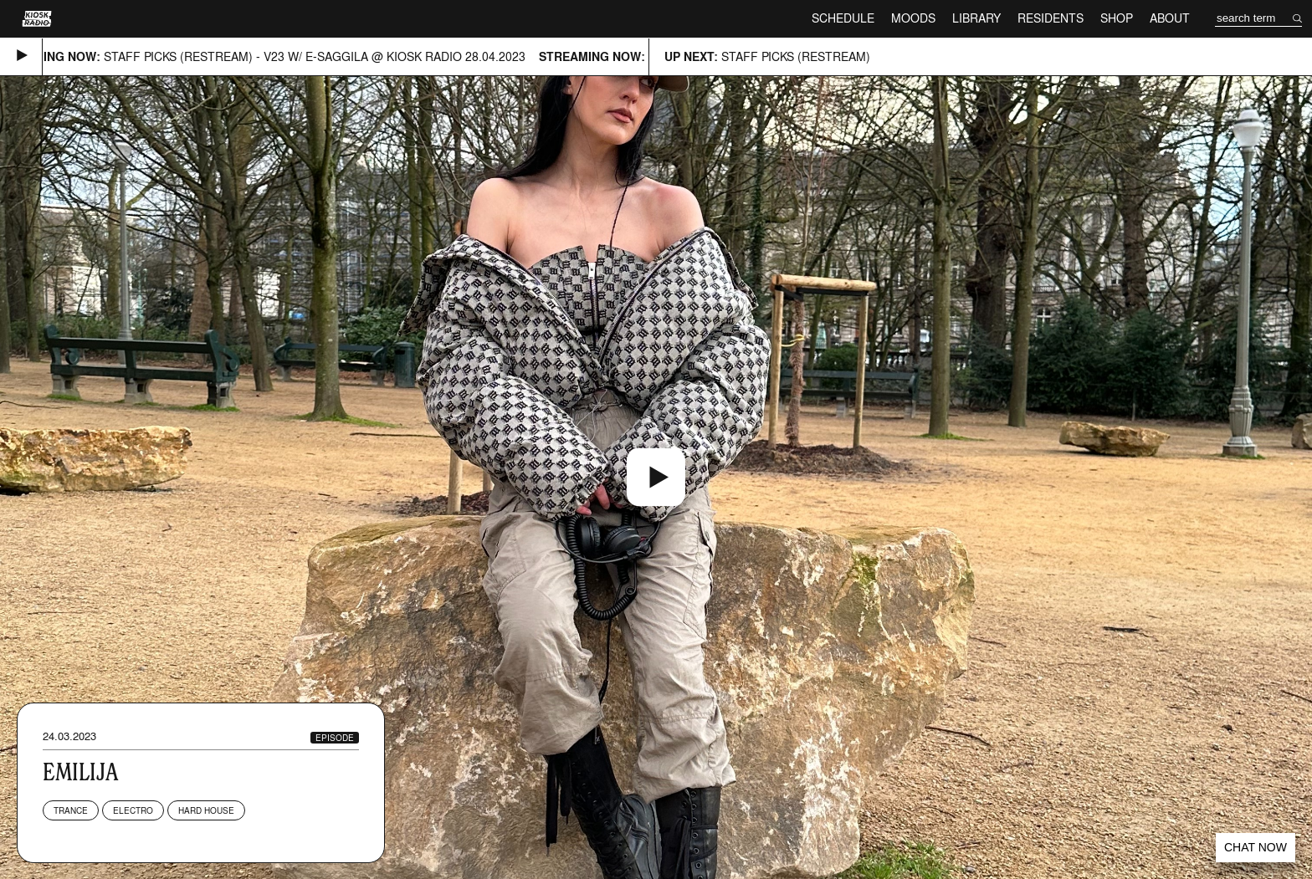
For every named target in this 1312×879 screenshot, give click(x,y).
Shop (1116, 18)
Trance (71, 810)
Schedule (843, 18)
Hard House (206, 810)
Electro (133, 810)
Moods (913, 18)
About (1170, 18)
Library (976, 18)
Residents (1050, 18)
